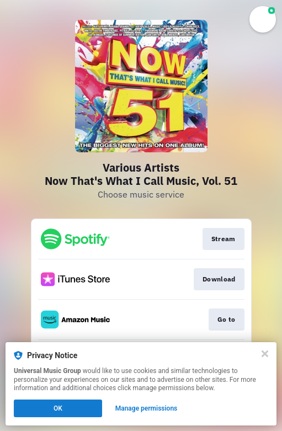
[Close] (265, 354)
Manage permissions (146, 408)
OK (58, 408)
